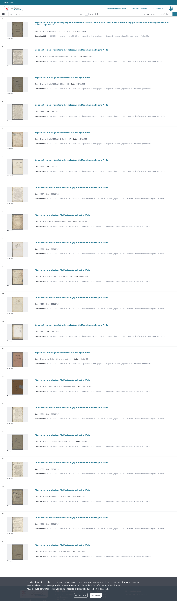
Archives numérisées (139, 8)
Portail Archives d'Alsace (116, 8)
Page (82, 14)
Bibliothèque (158, 8)
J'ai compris (95, 595)
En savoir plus (80, 595)
